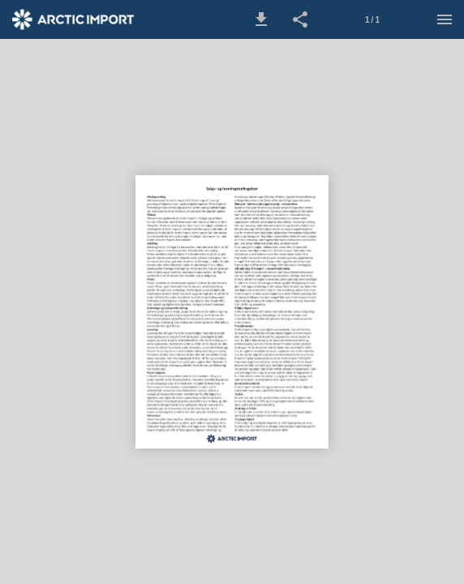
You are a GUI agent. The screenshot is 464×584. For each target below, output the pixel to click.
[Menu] (444, 19)
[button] (261, 19)
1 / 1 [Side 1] (372, 19)
